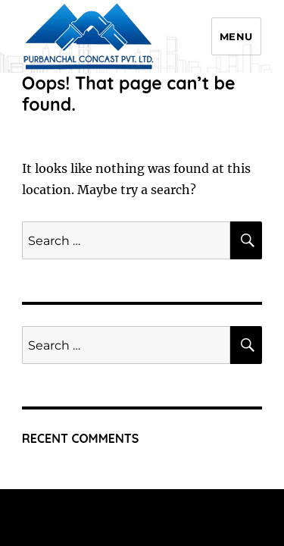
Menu (236, 36)
